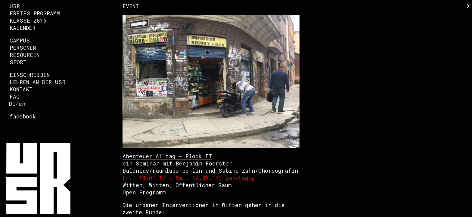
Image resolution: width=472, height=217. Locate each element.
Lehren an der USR (37, 82)
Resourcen (24, 54)
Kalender (23, 27)
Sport (18, 62)
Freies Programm (35, 13)
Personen (23, 47)
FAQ (15, 96)
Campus (20, 40)
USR (15, 6)
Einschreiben (30, 74)
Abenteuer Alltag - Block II (167, 156)
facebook (23, 116)
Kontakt (21, 89)
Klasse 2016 (28, 20)
